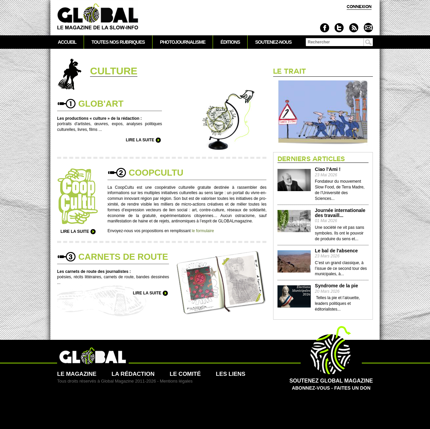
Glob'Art (101, 104)
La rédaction (133, 374)
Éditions (230, 42)
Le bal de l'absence (336, 250)
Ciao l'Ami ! (327, 169)
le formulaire (203, 230)
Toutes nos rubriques (118, 42)
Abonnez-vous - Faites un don (331, 381)
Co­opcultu (156, 173)
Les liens (230, 374)
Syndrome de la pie (336, 285)
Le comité (185, 374)
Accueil (67, 42)
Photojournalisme (182, 42)
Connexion (359, 6)
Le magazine (76, 374)
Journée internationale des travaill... (340, 213)
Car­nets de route (123, 257)
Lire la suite (140, 140)
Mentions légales (176, 381)
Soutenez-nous (273, 42)
